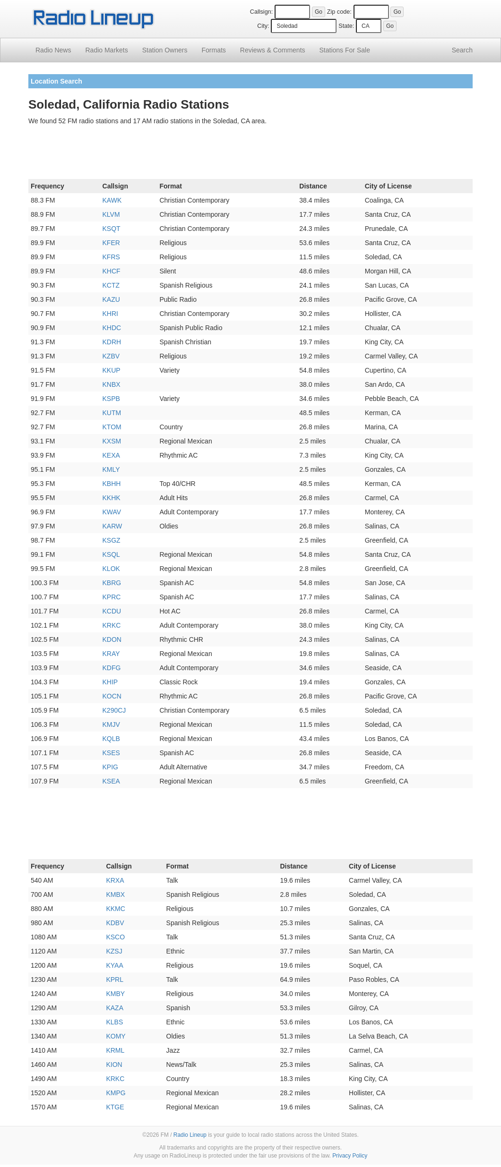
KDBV (115, 923)
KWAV (112, 512)
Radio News (53, 50)
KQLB (111, 738)
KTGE (115, 1107)
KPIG (110, 767)
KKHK (112, 498)
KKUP (112, 370)
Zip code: (339, 12)
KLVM (111, 214)
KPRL (114, 979)
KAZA (114, 1008)
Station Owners (165, 50)
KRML (115, 1050)
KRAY (111, 653)
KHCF (112, 271)
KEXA (111, 455)
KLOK (111, 568)
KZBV (111, 356)
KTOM (112, 427)
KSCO (115, 937)
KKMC (115, 908)
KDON (112, 639)
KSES (111, 753)
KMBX (115, 894)
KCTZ (111, 285)
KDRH (112, 342)
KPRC (112, 597)
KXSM (112, 441)
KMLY (111, 469)
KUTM (112, 413)
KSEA (111, 781)
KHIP (110, 682)
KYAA (114, 965)
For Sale (345, 50)
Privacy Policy (349, 1155)
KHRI (110, 313)
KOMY (115, 1036)
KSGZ (112, 540)
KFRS (111, 257)
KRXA (115, 880)
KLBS (114, 1022)
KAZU (111, 299)
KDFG (112, 668)
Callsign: (261, 12)
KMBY (115, 993)
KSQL (111, 554)
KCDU (112, 611)
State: (346, 26)
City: (263, 26)
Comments (272, 50)
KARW (112, 526)
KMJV (111, 724)
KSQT (112, 228)
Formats (213, 50)
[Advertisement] (250, 154)
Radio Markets (106, 50)
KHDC (112, 328)
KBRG (112, 583)
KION (114, 1064)
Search (462, 50)
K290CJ (114, 710)
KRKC (112, 625)
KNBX (112, 384)
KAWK (112, 200)
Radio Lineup (190, 1135)
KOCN (112, 696)
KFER (111, 243)
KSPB (111, 398)
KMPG (115, 1093)
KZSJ (114, 951)
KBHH (112, 483)
